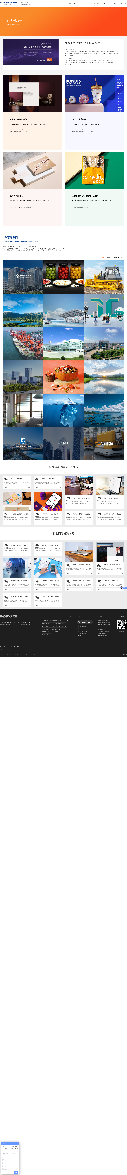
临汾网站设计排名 (56, 781)
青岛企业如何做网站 (102, 781)
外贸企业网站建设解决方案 (104, 775)
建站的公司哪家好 (102, 785)
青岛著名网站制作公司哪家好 (49, 778)
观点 (94, 3)
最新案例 (109, 410)
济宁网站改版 (45, 773)
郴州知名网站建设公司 (60, 776)
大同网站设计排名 (59, 784)
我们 (99, 3)
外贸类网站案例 (118, 410)
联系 (104, 3)
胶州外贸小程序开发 (61, 778)
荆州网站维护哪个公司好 (48, 776)
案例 (75, 3)
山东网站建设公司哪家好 (103, 783)
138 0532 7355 (118, 3)
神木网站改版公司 (46, 787)
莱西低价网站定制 (63, 773)
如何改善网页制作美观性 (103, 779)
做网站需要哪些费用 (102, 788)
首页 (70, 3)
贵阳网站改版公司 (46, 781)
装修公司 (2, 801)
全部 (103, 410)
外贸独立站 (82, 3)
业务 (88, 3)
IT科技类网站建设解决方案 (104, 777)
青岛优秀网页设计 (54, 773)
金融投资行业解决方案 (103, 773)
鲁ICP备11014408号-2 (31, 807)
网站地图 (125, 807)
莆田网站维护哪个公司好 (48, 784)
